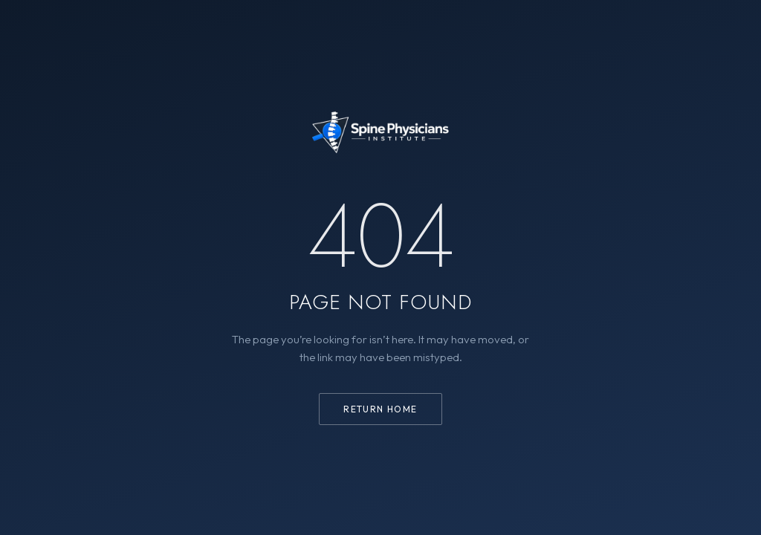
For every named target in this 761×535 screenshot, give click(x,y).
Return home (380, 409)
